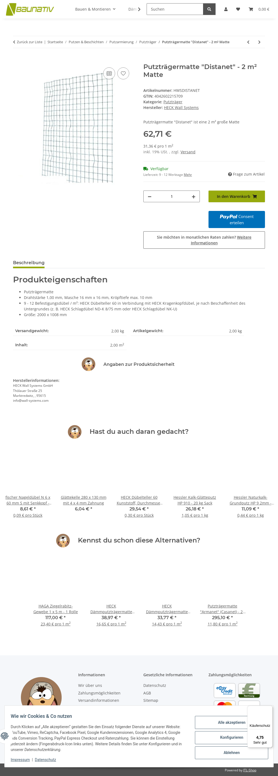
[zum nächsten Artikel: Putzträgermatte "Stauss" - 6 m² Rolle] (259, 42)
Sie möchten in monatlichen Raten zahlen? (204, 240)
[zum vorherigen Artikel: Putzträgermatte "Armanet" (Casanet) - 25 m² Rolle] (248, 42)
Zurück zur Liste (29, 41)
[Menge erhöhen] (194, 196)
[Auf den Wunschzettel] (123, 73)
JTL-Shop (249, 770)
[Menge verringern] (150, 196)
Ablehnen (229, 751)
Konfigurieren (229, 737)
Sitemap (150, 700)
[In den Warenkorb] (17, 60)
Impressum (22, 760)
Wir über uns (90, 685)
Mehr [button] (188, 174)
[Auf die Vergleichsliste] (109, 73)
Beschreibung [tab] (29, 262)
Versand (188, 151)
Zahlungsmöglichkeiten (99, 693)
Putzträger (172, 101)
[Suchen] (175, 9)
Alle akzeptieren (229, 723)
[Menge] (171, 196)
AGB (147, 693)
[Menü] (269, 709)
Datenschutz (48, 760)
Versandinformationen (98, 700)
